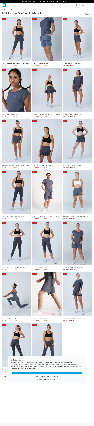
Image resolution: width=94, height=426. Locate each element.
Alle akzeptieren (47, 373)
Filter (88, 14)
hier (34, 368)
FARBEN (4, 10)
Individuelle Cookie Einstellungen (47, 379)
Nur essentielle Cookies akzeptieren (47, 376)
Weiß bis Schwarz (14, 10)
